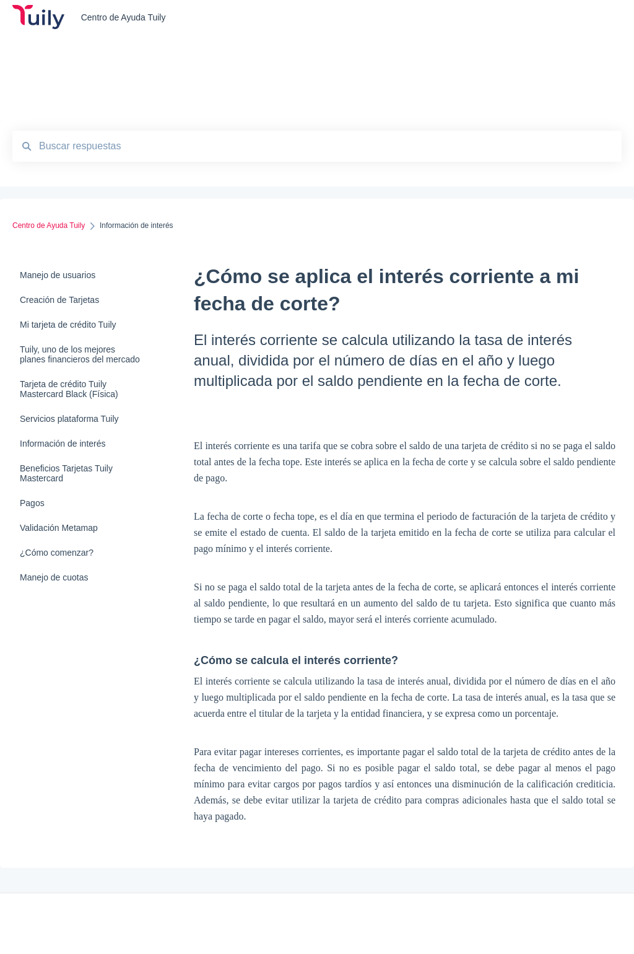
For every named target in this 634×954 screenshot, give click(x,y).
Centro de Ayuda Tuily (123, 17)
